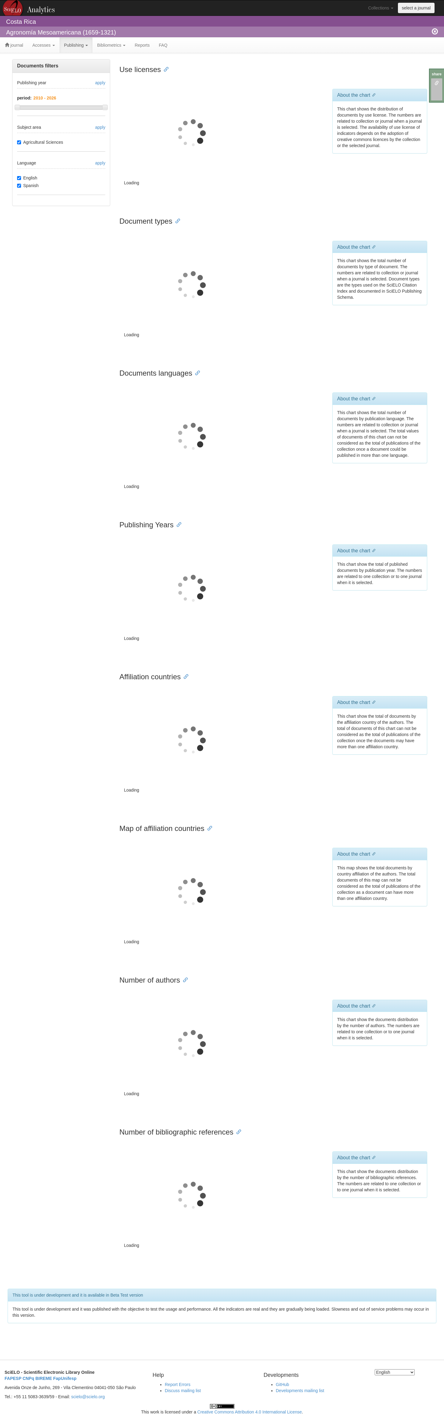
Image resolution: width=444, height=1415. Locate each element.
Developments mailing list (300, 1390)
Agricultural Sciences (40, 142)
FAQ (163, 45)
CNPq (28, 1378)
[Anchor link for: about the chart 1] (372, 246)
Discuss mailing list (183, 1390)
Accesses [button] (43, 45)
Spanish (28, 185)
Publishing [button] (76, 45)
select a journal (416, 7)
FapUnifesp (64, 1378)
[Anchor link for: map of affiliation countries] (208, 828)
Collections (380, 7)
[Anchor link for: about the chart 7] (372, 1157)
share (437, 74)
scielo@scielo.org (88, 1396)
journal (14, 45)
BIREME (43, 1378)
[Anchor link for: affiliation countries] (184, 676)
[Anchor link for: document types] (176, 220)
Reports (142, 45)
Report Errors (177, 1384)
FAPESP (13, 1378)
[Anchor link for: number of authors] (183, 979)
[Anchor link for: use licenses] (164, 69)
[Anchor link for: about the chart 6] (372, 1005)
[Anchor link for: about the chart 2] (372, 398)
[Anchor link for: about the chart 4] (372, 701)
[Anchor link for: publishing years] (177, 524)
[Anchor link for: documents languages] (196, 372)
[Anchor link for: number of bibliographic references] (237, 1131)
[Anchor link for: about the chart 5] (372, 853)
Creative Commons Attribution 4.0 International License (249, 1412)
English (27, 177)
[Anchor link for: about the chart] (372, 94)
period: (24, 98)
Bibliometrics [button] (111, 45)
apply (100, 82)
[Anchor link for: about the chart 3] (372, 550)
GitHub (282, 1384)
